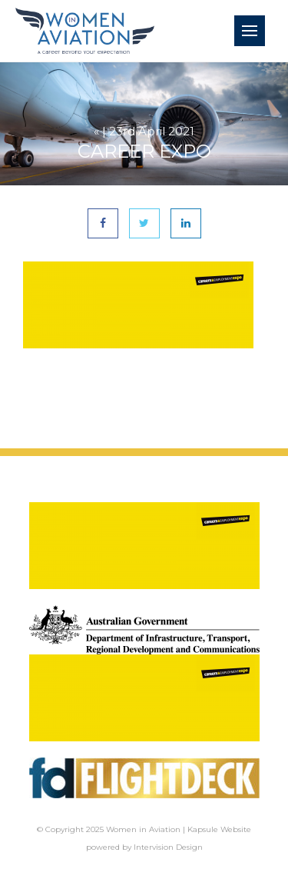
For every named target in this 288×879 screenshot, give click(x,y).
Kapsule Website (219, 829)
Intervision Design (168, 847)
